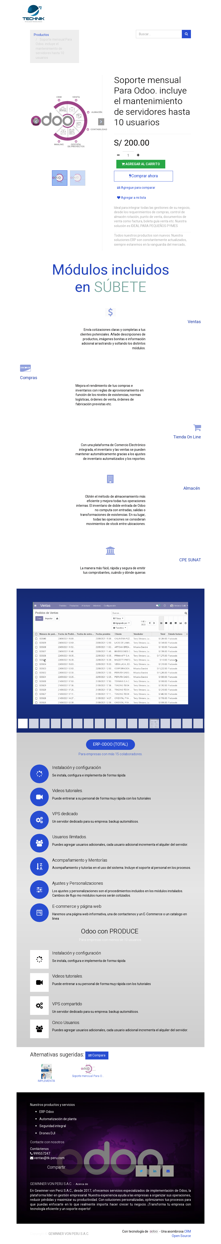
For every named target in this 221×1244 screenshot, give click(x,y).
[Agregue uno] (138, 155)
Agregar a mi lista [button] (131, 197)
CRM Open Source (181, 1234)
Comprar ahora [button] (143, 176)
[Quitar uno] (118, 155)
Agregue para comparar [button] (136, 187)
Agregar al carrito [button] (141, 164)
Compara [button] (96, 1055)
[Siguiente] (176, 661)
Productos (41, 34)
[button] (36, 121)
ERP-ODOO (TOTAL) (110, 744)
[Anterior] (44, 661)
